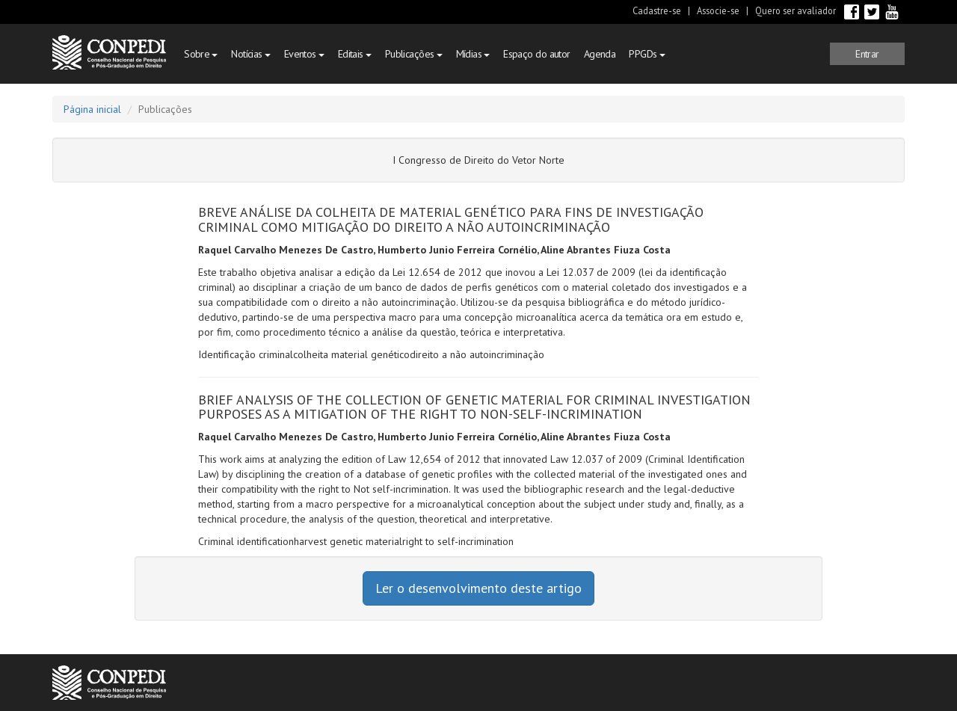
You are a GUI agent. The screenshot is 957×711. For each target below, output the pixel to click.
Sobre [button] (201, 54)
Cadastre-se (657, 10)
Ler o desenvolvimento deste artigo (478, 588)
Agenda (600, 54)
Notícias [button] (250, 54)
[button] (867, 54)
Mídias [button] (473, 54)
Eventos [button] (304, 54)
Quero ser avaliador (795, 10)
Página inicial (92, 109)
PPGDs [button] (647, 54)
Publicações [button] (414, 54)
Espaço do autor (536, 54)
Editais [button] (355, 54)
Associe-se (718, 10)
